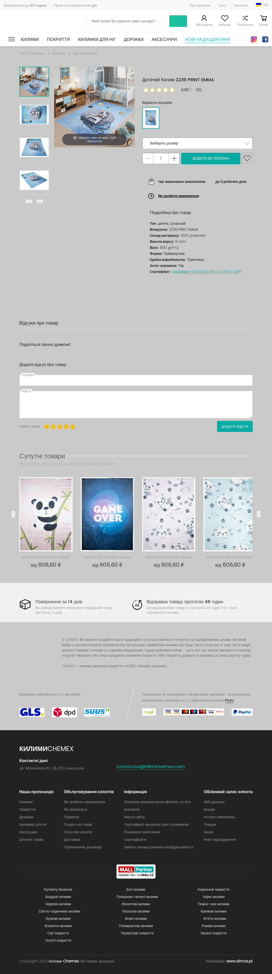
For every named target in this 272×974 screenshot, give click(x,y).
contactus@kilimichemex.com (151, 766)
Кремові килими (214, 911)
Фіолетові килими (136, 904)
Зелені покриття (213, 933)
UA (266, 4)
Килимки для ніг (97, 39)
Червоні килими (58, 904)
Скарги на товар (78, 824)
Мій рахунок (204, 25)
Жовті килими (136, 918)
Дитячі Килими (85, 53)
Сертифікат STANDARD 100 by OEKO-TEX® (206, 271)
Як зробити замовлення (178, 195)
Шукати (178, 21)
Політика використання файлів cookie (157, 801)
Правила (71, 816)
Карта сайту (134, 816)
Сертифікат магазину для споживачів (156, 824)
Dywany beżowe (58, 889)
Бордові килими (58, 896)
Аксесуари (164, 39)
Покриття (58, 39)
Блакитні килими (58, 925)
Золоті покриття (58, 940)
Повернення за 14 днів (58, 601)
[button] (197, 143)
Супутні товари (42, 456)
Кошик (263, 25)
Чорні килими (214, 896)
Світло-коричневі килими (59, 911)
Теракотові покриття (137, 933)
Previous (40, 201)
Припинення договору (83, 847)
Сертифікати (135, 839)
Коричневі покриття (213, 889)
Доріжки (134, 39)
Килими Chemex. (64, 961)
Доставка (72, 839)
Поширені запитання (142, 832)
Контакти (241, 5)
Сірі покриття (58, 933)
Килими (30, 39)
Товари (210, 824)
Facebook (265, 39)
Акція (208, 832)
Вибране (225, 25)
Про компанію (200, 5)
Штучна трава (31, 839)
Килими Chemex (26, 21)
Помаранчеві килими (136, 925)
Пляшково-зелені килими (137, 896)
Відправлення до (25, 5)
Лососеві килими (136, 911)
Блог (222, 5)
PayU (229, 700)
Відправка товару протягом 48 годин (185, 601)
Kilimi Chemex (31, 53)
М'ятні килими (214, 918)
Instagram (254, 39)
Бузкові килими (58, 918)
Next (28, 201)
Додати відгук (234, 426)
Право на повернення (75, 5)
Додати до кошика (210, 158)
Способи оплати (78, 832)
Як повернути (75, 809)
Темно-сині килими (213, 904)
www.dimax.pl (239, 961)
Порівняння (245, 25)
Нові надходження (207, 39)
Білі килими (135, 889)
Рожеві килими (214, 925)
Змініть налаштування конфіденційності (158, 847)
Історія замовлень (219, 816)
